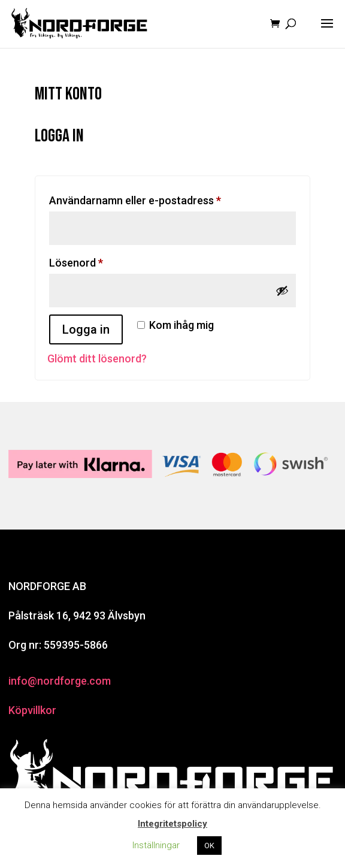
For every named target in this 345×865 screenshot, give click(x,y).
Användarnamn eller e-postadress (166, 198)
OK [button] (209, 845)
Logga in (86, 329)
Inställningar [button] (156, 845)
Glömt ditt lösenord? (97, 358)
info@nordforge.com (59, 681)
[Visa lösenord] (282, 290)
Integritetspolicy (172, 823)
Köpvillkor (32, 710)
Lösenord (107, 260)
